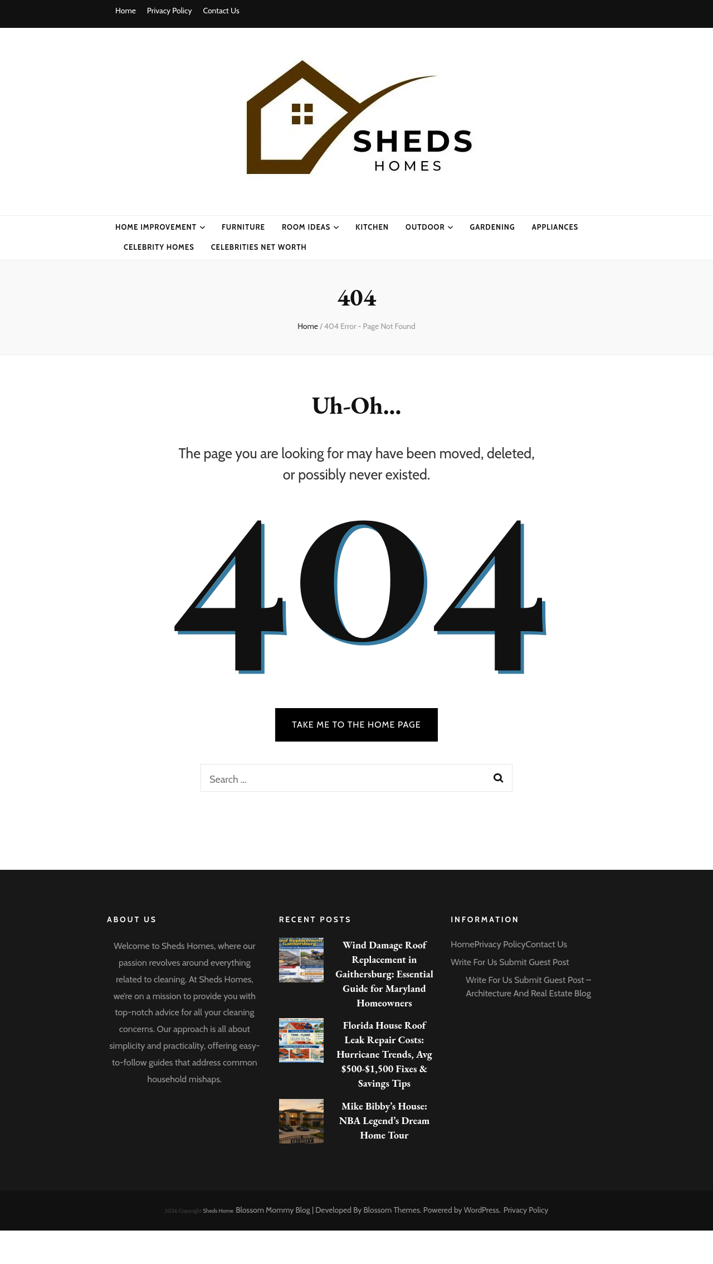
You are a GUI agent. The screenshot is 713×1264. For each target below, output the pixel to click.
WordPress (481, 1210)
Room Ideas (306, 226)
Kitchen (372, 226)
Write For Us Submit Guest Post (510, 962)
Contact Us (221, 11)
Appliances (555, 226)
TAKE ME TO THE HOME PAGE (356, 724)
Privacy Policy (169, 11)
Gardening (492, 226)
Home (125, 11)
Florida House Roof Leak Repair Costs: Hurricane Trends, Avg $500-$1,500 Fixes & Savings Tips (384, 1054)
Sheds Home (218, 1210)
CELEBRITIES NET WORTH (259, 247)
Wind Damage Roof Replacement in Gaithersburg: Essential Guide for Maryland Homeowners (384, 973)
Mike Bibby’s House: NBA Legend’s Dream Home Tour (384, 1120)
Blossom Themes (392, 1210)
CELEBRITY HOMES (159, 247)
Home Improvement (156, 226)
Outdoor (425, 226)
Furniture (243, 226)
